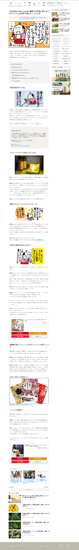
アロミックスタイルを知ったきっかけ (20, 69)
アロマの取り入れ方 (56, 41)
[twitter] (69, 3)
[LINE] (64, 3)
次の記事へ (46, 487)
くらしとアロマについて (52, 5)
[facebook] (68, 3)
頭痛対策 (66, 61)
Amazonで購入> (38, 333)
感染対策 (56, 53)
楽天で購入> (20, 333)
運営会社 (44, 5)
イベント (39, 5)
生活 (25, 5)
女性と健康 (56, 51)
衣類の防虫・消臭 (65, 58)
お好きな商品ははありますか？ (18, 75)
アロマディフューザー (56, 38)
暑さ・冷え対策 (66, 53)
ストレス (56, 43)
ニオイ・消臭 (56, 46)
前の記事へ (11, 487)
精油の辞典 (56, 63)
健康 (30, 5)
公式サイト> (38, 336)
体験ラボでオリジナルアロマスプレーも (20, 72)
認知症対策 (56, 61)
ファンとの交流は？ (16, 80)
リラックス (56, 48)
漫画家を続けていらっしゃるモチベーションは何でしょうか (25, 78)
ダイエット (66, 43)
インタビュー (65, 41)
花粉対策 (66, 56)
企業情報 (66, 63)
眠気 (56, 56)
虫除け (56, 58)
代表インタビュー (65, 48)
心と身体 (66, 51)
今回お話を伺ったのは (16, 67)
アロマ (34, 5)
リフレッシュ (65, 46)
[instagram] (66, 3)
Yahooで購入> (20, 336)
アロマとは (66, 38)
